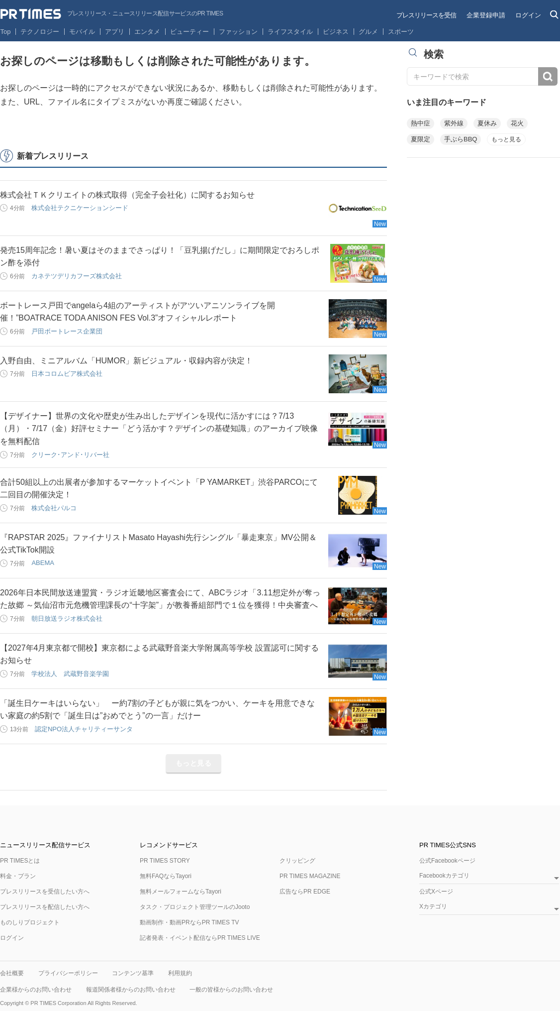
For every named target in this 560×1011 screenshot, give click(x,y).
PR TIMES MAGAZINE (310, 876)
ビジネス (336, 31)
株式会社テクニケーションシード (79, 208)
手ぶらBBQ (460, 139)
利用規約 (180, 973)
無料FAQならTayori (165, 876)
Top (5, 31)
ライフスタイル (290, 31)
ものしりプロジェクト (30, 922)
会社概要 (12, 973)
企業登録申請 (486, 15)
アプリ (114, 31)
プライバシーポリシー (68, 973)
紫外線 (454, 123)
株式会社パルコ (54, 508)
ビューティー (189, 31)
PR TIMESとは (20, 860)
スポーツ (401, 31)
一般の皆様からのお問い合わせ (231, 989)
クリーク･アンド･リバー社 (70, 454)
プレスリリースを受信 (426, 15)
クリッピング (297, 860)
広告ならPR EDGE (305, 891)
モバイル (82, 31)
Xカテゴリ (433, 906)
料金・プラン (18, 876)
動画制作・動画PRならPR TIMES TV (189, 922)
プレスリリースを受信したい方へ (45, 891)
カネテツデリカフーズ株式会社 (76, 276)
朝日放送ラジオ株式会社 (66, 618)
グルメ (368, 31)
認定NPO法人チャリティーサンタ (84, 729)
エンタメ (147, 31)
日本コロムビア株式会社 (66, 373)
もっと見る (194, 763)
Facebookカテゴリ (444, 876)
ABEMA (42, 562)
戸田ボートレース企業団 (66, 331)
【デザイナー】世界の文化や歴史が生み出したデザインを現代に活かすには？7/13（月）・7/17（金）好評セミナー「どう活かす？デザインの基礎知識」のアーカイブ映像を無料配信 (159, 429)
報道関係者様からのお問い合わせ (131, 989)
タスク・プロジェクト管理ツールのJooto (195, 906)
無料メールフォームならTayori (180, 891)
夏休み (487, 123)
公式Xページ (436, 891)
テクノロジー (39, 31)
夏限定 (420, 139)
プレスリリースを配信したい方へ (45, 906)
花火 (517, 123)
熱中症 (420, 123)
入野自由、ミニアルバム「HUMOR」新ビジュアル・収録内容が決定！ (126, 360)
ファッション (238, 31)
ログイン (528, 15)
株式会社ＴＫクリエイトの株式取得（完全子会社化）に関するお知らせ (127, 195)
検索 (548, 76)
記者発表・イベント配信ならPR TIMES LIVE (200, 937)
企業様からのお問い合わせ (36, 989)
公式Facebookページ (447, 860)
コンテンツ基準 (133, 973)
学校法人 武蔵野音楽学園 (70, 673)
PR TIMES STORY (165, 860)
